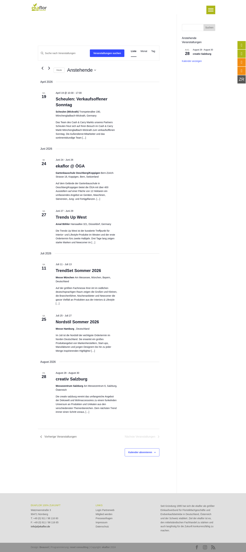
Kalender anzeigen (192, 61)
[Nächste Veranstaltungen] (49, 68)
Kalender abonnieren (140, 452)
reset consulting (79, 547)
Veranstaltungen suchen (107, 53)
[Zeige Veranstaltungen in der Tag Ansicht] (153, 51)
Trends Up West (71, 217)
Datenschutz (102, 526)
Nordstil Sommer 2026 (77, 322)
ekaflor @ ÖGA (70, 166)
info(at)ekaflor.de (40, 526)
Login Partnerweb (105, 510)
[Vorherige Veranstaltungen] (42, 68)
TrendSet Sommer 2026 (78, 270)
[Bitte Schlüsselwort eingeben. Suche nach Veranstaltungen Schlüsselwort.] (64, 53)
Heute (59, 70)
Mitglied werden (104, 514)
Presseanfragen (104, 518)
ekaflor (106, 547)
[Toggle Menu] (211, 9)
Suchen (209, 27)
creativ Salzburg (71, 379)
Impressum (101, 522)
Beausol (44, 547)
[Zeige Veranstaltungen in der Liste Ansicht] (133, 51)
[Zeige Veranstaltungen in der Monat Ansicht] (144, 51)
